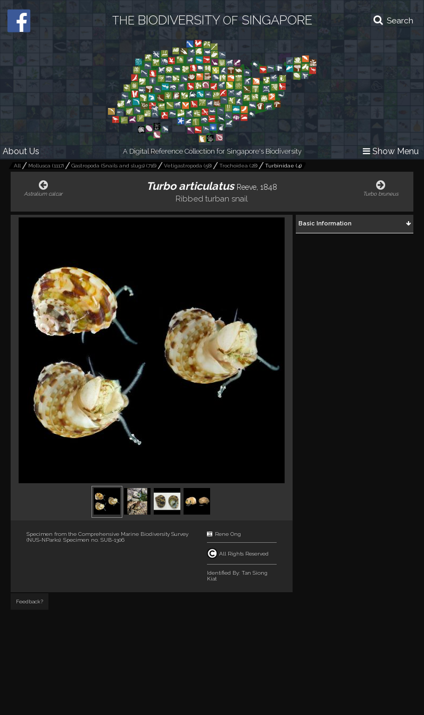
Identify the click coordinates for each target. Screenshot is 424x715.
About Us (21, 151)
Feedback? (29, 601)
